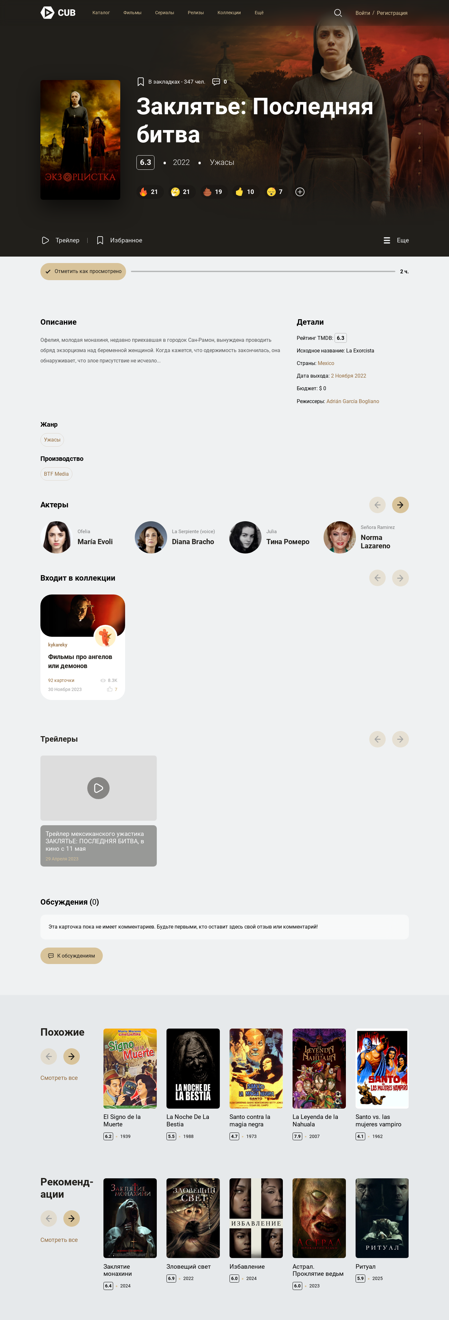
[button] (400, 505)
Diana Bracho (193, 542)
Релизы (196, 12)
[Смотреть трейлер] (60, 241)
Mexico (326, 363)
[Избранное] (118, 241)
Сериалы (164, 12)
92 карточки (61, 680)
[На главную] (58, 12)
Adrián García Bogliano (352, 401)
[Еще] (395, 241)
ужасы (222, 162)
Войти (363, 13)
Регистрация (392, 13)
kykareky (57, 645)
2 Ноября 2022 (348, 376)
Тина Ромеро (287, 542)
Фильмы (132, 12)
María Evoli (95, 542)
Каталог (101, 12)
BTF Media (56, 474)
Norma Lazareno (375, 541)
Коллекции (229, 12)
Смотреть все (59, 1077)
